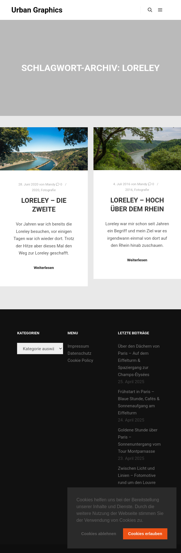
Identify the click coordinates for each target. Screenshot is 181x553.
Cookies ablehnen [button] (98, 533)
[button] (145, 520)
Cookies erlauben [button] (145, 533)
